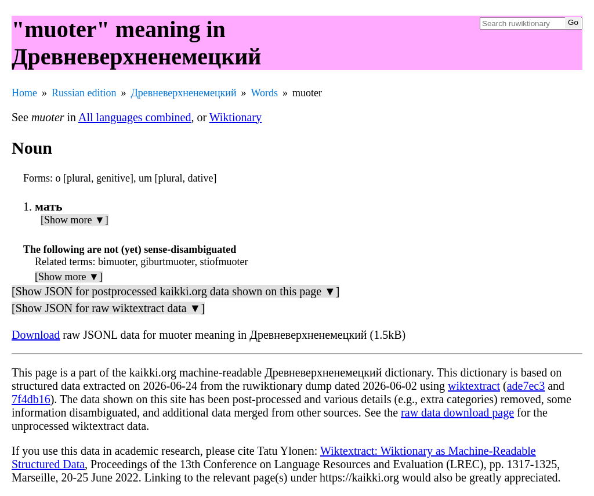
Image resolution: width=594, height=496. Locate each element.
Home (24, 93)
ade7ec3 (526, 385)
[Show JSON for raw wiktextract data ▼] (108, 308)
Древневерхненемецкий (184, 93)
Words (264, 93)
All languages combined (134, 117)
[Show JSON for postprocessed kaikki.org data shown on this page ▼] (175, 291)
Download (36, 334)
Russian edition (84, 93)
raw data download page (457, 412)
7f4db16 (31, 399)
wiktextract (474, 385)
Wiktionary (235, 117)
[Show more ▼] (74, 220)
